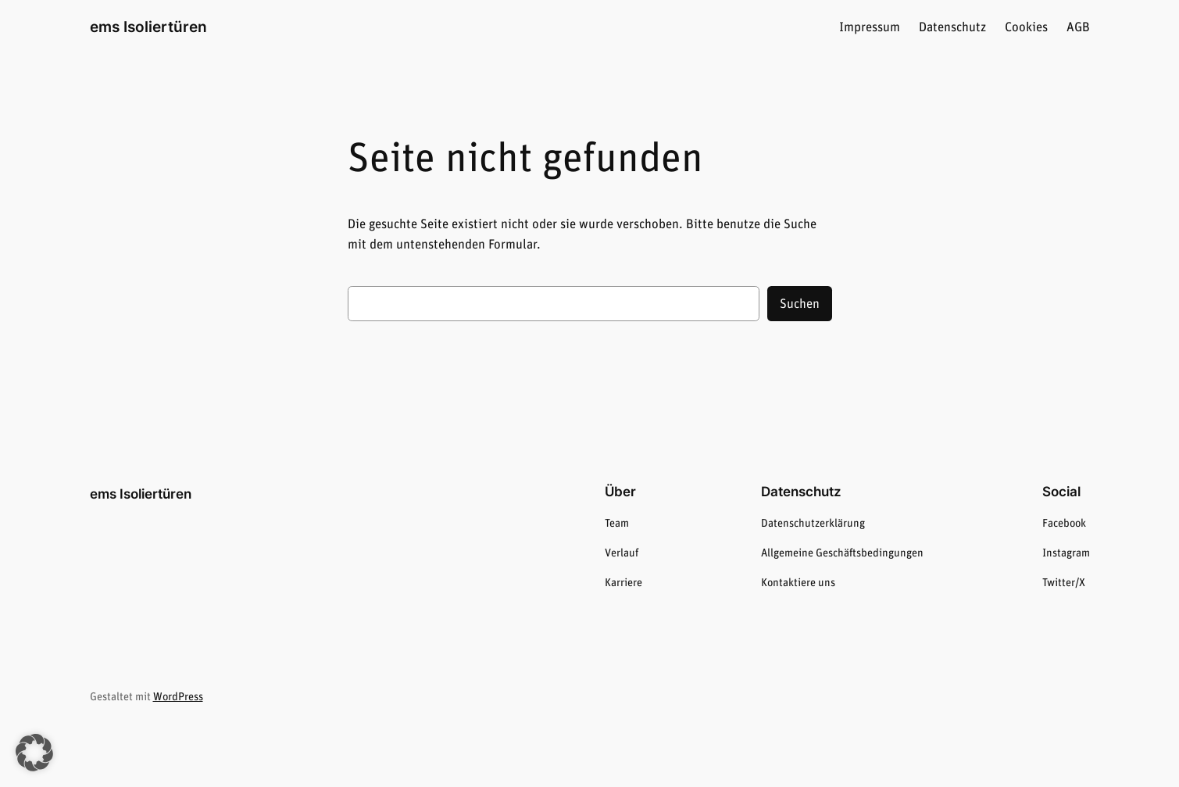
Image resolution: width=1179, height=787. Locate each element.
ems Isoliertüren (148, 26)
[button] (34, 752)
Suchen (800, 304)
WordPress (178, 697)
